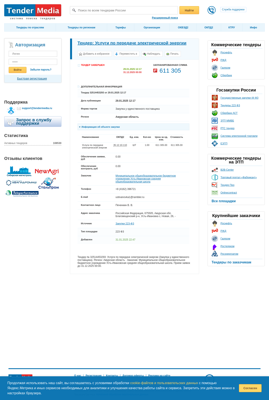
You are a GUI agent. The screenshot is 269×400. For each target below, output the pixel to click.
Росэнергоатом (229, 253)
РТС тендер (227, 128)
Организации (152, 27)
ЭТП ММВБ (227, 120)
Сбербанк (226, 75)
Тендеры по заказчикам (231, 262)
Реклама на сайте (159, 375)
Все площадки (224, 201)
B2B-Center (227, 169)
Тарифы (120, 27)
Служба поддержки (233, 9)
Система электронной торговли (239, 135)
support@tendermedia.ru (37, 108)
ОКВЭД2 (183, 27)
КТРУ (231, 27)
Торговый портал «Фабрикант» (238, 177)
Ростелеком (227, 246)
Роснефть (226, 52)
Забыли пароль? (40, 69)
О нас (77, 375)
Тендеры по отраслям (30, 27)
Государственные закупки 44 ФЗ (239, 97)
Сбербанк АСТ (229, 113)
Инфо (253, 27)
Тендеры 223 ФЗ (230, 105)
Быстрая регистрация (32, 78)
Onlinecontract (228, 192)
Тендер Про (227, 185)
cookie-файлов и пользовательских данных (164, 383)
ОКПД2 (208, 27)
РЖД (223, 60)
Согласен (250, 388)
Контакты (112, 375)
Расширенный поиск (165, 17)
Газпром (225, 67)
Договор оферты (133, 375)
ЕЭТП (223, 143)
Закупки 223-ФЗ (124, 223)
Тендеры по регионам (81, 27)
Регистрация (93, 375)
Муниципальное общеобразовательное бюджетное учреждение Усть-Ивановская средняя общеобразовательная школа (145, 178)
